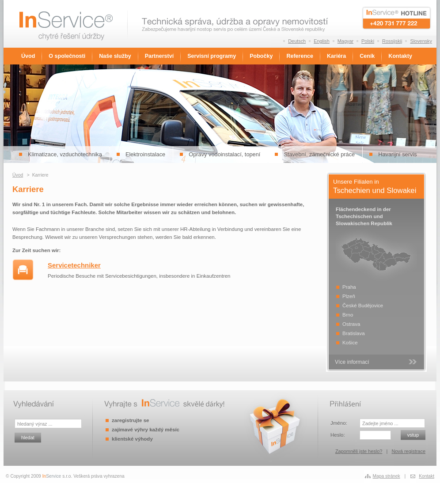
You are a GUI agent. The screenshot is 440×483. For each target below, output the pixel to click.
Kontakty (400, 56)
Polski (367, 41)
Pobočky (261, 56)
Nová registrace (408, 451)
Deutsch (297, 41)
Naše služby (115, 56)
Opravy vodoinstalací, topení (224, 154)
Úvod (28, 56)
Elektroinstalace (145, 154)
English (322, 41)
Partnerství (159, 56)
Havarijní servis (397, 154)
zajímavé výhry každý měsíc (145, 429)
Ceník (367, 56)
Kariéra (336, 56)
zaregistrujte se (130, 420)
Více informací (352, 362)
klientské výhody (132, 438)
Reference (299, 56)
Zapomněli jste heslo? (358, 451)
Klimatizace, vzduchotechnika (65, 154)
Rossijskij (392, 41)
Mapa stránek (386, 476)
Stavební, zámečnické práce (319, 154)
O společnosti (67, 56)
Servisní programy (211, 56)
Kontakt (426, 476)
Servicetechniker (74, 265)
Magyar (345, 41)
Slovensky (421, 41)
